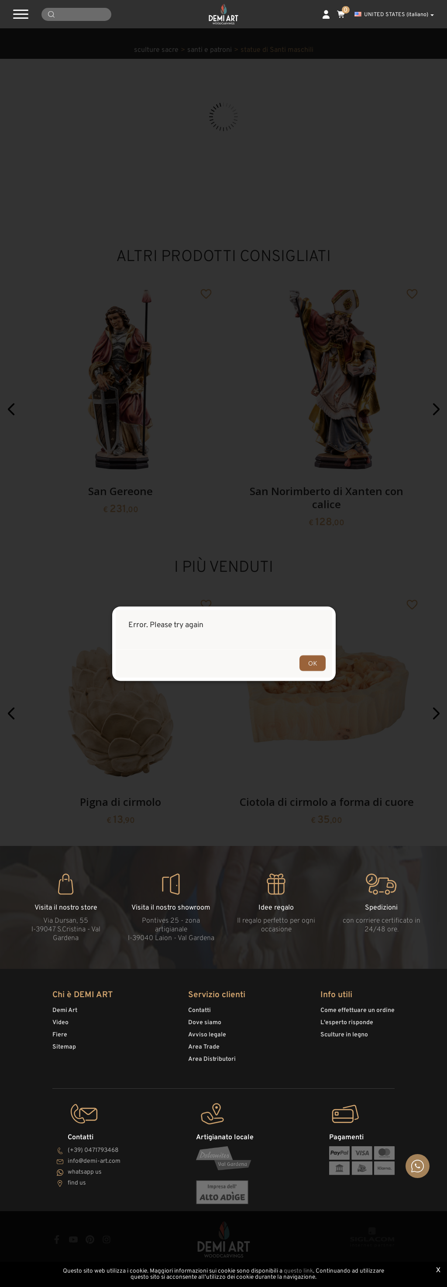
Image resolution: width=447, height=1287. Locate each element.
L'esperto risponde (346, 1022)
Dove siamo (204, 1022)
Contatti (199, 1010)
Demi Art (64, 1010)
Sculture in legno (344, 1035)
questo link (298, 1271)
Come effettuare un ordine (357, 1010)
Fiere (59, 1035)
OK (312, 663)
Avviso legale (207, 1035)
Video (60, 1022)
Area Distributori (212, 1059)
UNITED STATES (394, 14)
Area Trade (204, 1047)
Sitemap (64, 1047)
